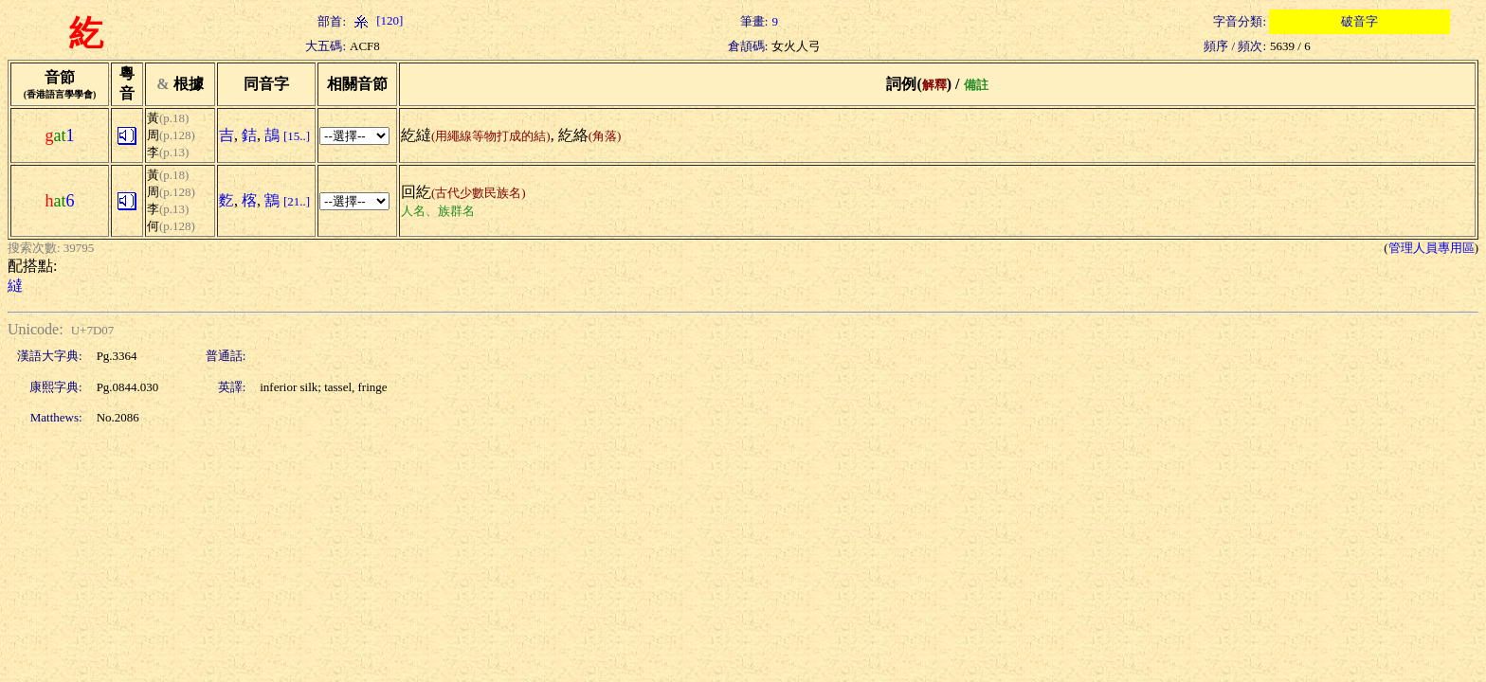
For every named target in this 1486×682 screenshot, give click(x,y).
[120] (376, 20)
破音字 (1359, 21)
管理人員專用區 (1431, 248)
